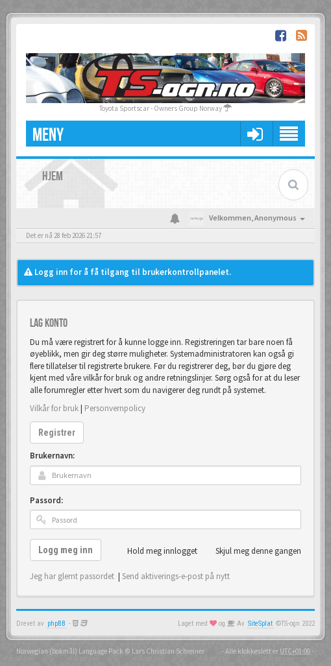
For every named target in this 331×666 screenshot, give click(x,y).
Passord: (46, 500)
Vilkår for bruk (54, 408)
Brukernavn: (52, 455)
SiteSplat (260, 623)
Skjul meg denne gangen (251, 551)
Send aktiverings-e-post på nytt (176, 576)
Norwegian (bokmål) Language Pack (69, 651)
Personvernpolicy (114, 408)
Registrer (56, 432)
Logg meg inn (65, 550)
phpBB (56, 623)
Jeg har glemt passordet (72, 576)
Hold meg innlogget (155, 551)
